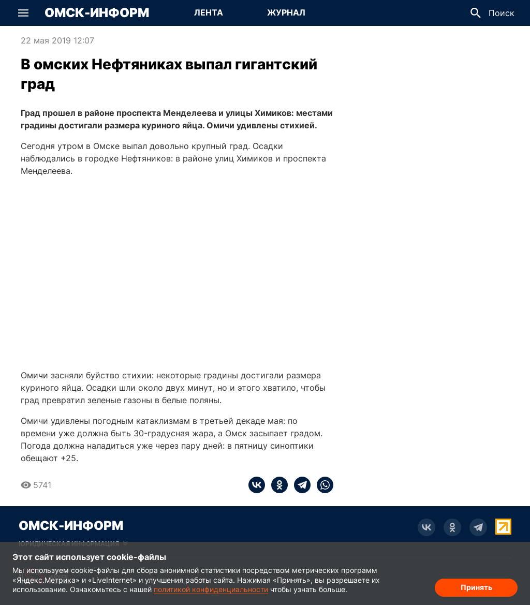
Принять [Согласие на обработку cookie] (476, 587)
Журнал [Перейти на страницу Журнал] (286, 12)
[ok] (276, 485)
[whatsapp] (322, 485)
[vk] (256, 485)
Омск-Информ (97, 13)
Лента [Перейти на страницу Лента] (208, 12)
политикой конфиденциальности (211, 589)
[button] (23, 13)
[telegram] (299, 485)
